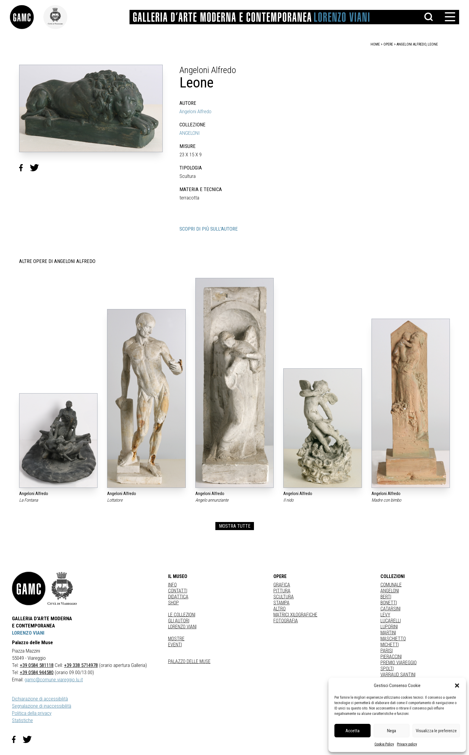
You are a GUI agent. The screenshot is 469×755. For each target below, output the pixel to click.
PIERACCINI (391, 656)
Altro (279, 609)
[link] (28, 17)
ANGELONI (189, 133)
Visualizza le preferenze (436, 730)
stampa (281, 603)
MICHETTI (389, 644)
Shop (173, 603)
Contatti (177, 591)
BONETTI (388, 603)
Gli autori (178, 621)
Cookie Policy (384, 744)
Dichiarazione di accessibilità (40, 699)
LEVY (385, 615)
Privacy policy (407, 744)
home (375, 44)
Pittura (281, 591)
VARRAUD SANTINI (397, 674)
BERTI (385, 597)
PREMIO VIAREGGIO (398, 662)
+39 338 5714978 (81, 665)
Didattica (178, 597)
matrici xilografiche (295, 615)
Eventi (175, 644)
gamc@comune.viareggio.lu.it (54, 680)
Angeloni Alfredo (195, 111)
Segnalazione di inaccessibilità (41, 706)
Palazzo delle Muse (189, 661)
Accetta (352, 730)
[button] (457, 686)
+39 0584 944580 (37, 672)
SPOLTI (387, 668)
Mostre (176, 638)
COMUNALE (391, 585)
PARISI (386, 650)
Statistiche (22, 720)
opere (388, 44)
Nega (391, 730)
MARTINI (388, 633)
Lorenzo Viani (182, 627)
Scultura (283, 597)
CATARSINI (390, 609)
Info (172, 585)
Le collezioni (181, 615)
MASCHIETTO (393, 638)
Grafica (281, 585)
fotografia (285, 621)
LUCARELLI (390, 621)
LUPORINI (389, 627)
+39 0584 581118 (37, 665)
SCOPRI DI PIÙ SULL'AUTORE (208, 229)
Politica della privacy (31, 713)
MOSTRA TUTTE (234, 526)
